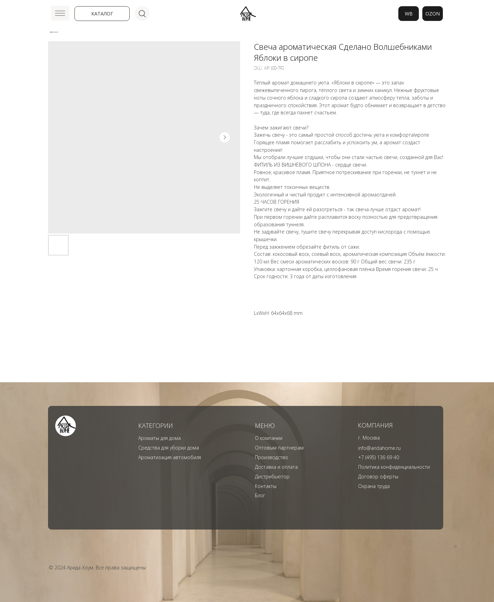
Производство (271, 457)
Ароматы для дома (159, 438)
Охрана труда (374, 486)
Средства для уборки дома (168, 447)
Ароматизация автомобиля (169, 457)
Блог (260, 495)
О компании (268, 438)
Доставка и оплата (276, 467)
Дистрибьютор (272, 476)
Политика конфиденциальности (394, 467)
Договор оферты (378, 476)
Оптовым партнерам (279, 447)
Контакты (266, 486)
